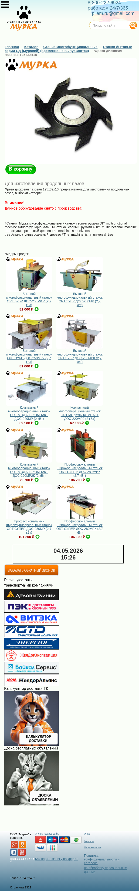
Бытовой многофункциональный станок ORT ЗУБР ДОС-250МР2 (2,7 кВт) (29, 356)
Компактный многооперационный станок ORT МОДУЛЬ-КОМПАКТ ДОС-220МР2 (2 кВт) (80, 413)
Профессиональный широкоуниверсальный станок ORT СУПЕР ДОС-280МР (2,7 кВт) (29, 526)
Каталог (31, 47)
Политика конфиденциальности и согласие (101, 859)
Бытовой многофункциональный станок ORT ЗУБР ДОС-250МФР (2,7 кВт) (29, 299)
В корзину (20, 169)
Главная (12, 47)
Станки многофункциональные (70, 47)
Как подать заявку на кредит (56, 859)
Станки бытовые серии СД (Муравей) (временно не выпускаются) (68, 49)
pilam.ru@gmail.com (113, 13)
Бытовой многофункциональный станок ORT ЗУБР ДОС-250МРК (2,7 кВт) (80, 356)
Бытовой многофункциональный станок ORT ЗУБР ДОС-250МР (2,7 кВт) (80, 299)
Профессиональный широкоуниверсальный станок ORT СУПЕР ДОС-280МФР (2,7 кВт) (79, 470)
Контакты (89, 841)
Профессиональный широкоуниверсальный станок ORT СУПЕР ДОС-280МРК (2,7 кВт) (79, 526)
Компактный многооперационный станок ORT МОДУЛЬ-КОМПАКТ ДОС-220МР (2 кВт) (29, 413)
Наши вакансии (92, 847)
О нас (87, 833)
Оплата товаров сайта (47, 833)
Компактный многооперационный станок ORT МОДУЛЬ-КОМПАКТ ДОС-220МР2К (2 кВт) (29, 470)
